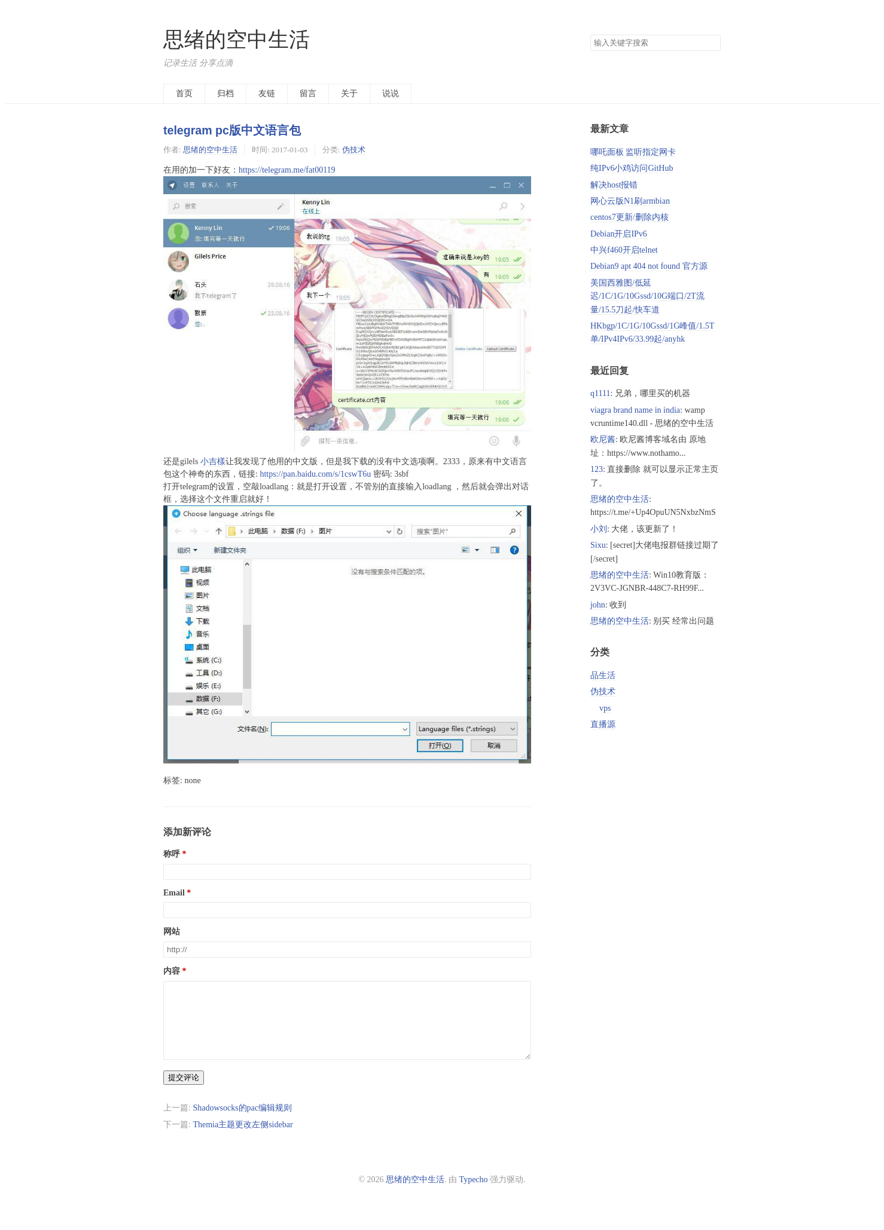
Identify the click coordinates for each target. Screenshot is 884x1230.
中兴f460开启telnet (624, 250)
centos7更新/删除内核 (629, 217)
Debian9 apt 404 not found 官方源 (649, 266)
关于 (349, 93)
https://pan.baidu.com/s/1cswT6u (315, 474)
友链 (266, 93)
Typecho (473, 1193)
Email (174, 892)
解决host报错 (614, 184)
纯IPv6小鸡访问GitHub (631, 168)
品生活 (602, 675)
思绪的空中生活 (236, 39)
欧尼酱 (602, 439)
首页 (184, 93)
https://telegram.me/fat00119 (287, 169)
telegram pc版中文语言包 (232, 130)
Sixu (598, 545)
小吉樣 (212, 461)
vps (605, 708)
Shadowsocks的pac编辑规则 (242, 1122)
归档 (225, 93)
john (597, 604)
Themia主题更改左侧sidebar (242, 1138)
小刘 (598, 528)
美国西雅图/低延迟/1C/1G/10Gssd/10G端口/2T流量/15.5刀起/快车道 (647, 296)
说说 (390, 93)
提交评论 (183, 1091)
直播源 (602, 724)
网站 (171, 931)
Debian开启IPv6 (618, 233)
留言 (308, 93)
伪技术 (353, 149)
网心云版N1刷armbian (630, 201)
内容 (171, 971)
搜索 (711, 43)
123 (596, 469)
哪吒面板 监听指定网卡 (633, 152)
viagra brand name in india (635, 410)
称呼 (171, 853)
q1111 (600, 393)
